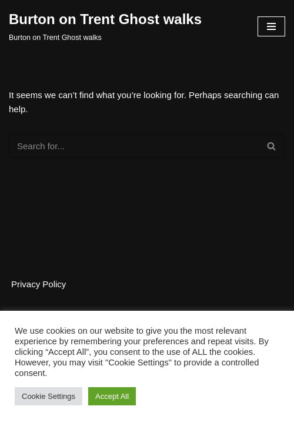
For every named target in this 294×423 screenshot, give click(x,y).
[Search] (134, 146)
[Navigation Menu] (271, 26)
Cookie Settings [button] (48, 396)
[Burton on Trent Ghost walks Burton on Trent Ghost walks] (105, 26)
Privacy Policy (38, 284)
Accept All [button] (112, 396)
